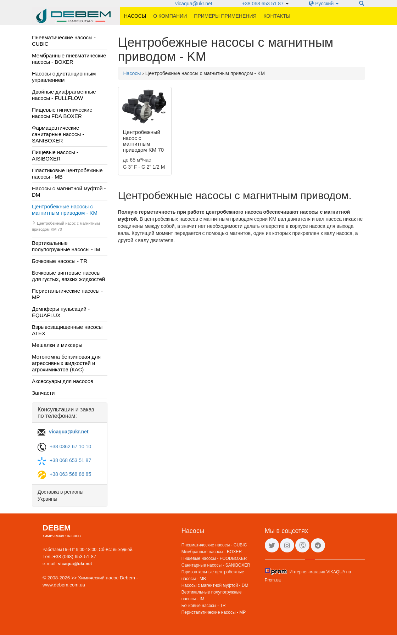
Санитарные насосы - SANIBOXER (215, 565)
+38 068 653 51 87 (263, 3)
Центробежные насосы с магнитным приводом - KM (64, 209)
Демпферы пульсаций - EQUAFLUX (61, 312)
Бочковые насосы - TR (59, 261)
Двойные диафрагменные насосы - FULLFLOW (64, 95)
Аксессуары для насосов (62, 381)
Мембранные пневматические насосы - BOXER (69, 58)
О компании (170, 16)
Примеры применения (225, 16)
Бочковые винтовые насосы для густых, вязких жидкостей (68, 276)
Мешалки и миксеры (57, 345)
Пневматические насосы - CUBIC (64, 40)
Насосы (135, 16)
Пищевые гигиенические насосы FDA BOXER (62, 113)
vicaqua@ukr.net (193, 3)
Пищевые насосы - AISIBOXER (55, 155)
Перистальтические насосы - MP (67, 294)
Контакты (277, 16)
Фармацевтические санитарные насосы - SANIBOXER (58, 134)
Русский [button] (324, 3)
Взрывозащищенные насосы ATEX (67, 330)
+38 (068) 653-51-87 (74, 556)
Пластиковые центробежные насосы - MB (67, 173)
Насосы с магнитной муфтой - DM (69, 191)
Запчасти (43, 393)
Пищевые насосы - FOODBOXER (214, 558)
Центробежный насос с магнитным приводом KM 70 (66, 226)
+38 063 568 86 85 (70, 474)
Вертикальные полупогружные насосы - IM (66, 246)
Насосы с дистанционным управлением (64, 77)
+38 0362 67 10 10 (70, 446)
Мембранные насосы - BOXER (211, 551)
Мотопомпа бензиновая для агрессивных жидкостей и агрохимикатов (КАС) (66, 363)
